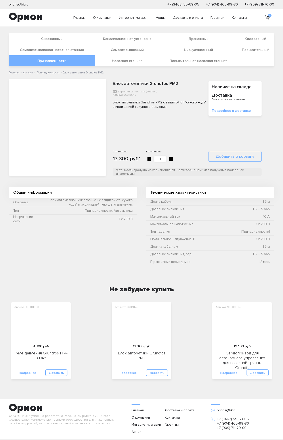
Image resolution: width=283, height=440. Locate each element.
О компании (102, 17)
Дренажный (198, 39)
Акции (161, 17)
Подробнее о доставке (231, 111)
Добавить (56, 373)
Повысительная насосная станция (198, 61)
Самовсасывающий (127, 50)
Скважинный (52, 39)
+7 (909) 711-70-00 (259, 4)
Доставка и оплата (188, 17)
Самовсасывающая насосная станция (52, 50)
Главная (79, 17)
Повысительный (255, 50)
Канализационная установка (127, 39)
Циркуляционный (198, 50)
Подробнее (27, 373)
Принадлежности (51, 61)
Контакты (239, 17)
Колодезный (255, 39)
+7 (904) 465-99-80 (222, 4)
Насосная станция (127, 61)
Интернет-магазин (133, 17)
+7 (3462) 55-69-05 (183, 4)
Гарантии (217, 17)
